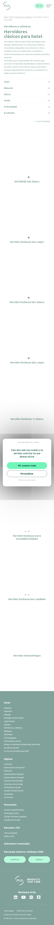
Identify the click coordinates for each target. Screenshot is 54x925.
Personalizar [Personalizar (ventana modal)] (26, 473)
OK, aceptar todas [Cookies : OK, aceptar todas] (27, 465)
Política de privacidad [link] (27, 480)
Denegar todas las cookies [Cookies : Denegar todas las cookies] (28, 442)
